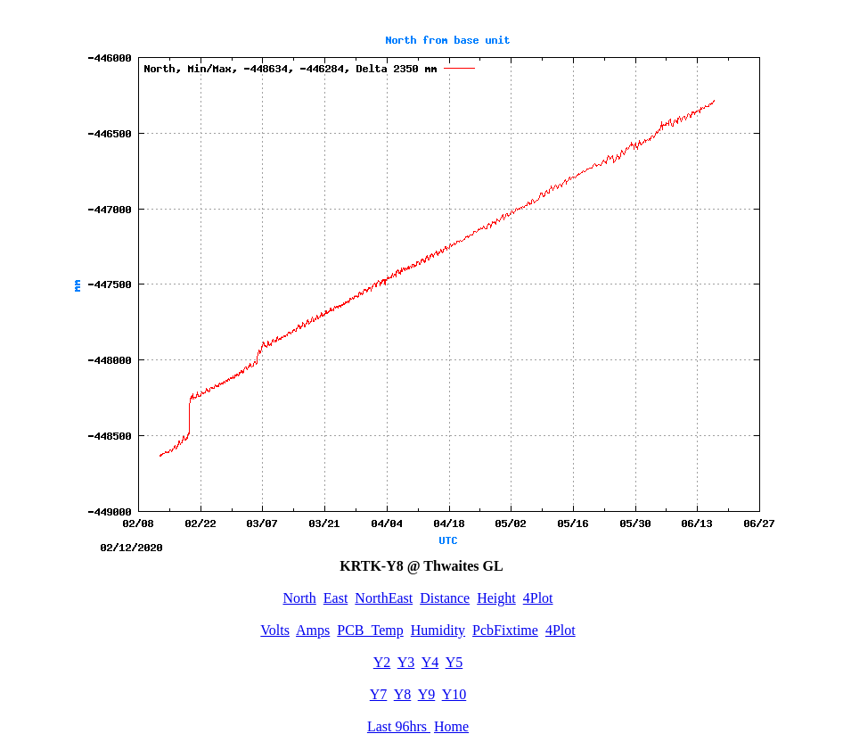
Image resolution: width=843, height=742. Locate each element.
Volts (275, 630)
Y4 (430, 662)
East (335, 598)
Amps (313, 630)
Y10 (454, 694)
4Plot (538, 598)
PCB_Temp (370, 630)
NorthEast (384, 598)
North (298, 598)
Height (496, 598)
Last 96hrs (398, 726)
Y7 (379, 694)
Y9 (427, 694)
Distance (445, 598)
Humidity (438, 630)
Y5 (454, 662)
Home (451, 726)
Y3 (406, 662)
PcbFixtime (505, 630)
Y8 (403, 694)
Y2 (382, 662)
